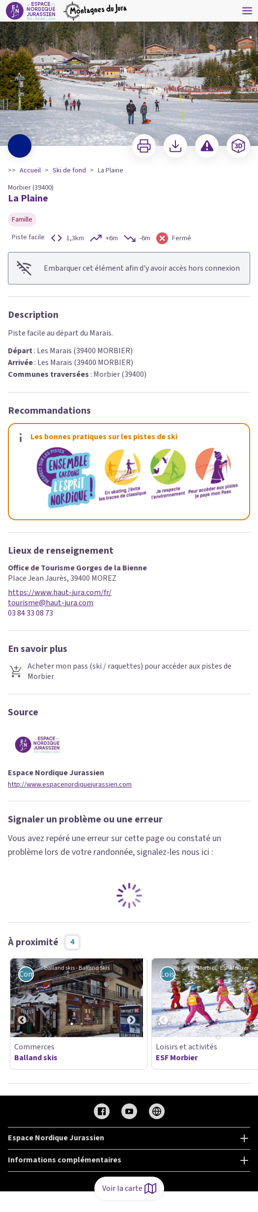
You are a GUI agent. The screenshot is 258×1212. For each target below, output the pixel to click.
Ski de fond (69, 170)
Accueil (30, 170)
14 (218, 1037)
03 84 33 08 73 (30, 613)
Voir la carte (129, 1188)
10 (248, 1024)
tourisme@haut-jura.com (50, 603)
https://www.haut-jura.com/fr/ (60, 593)
